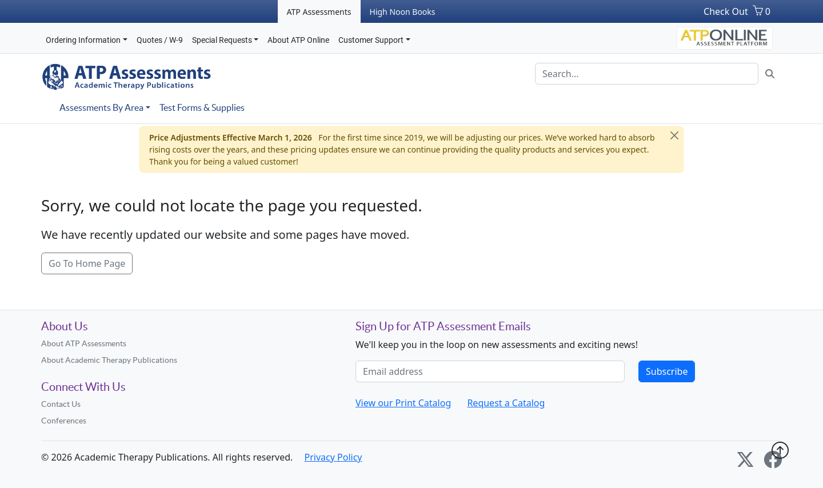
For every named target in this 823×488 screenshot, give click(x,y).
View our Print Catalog (403, 403)
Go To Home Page (87, 263)
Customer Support (370, 40)
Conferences (63, 420)
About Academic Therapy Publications (109, 360)
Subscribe (667, 371)
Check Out (726, 11)
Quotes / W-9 (160, 40)
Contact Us (61, 404)
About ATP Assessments (83, 343)
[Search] (646, 74)
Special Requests (222, 40)
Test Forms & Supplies (202, 107)
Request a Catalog (506, 403)
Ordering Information (83, 40)
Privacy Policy (333, 457)
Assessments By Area (101, 107)
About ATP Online (298, 40)
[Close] (674, 135)
